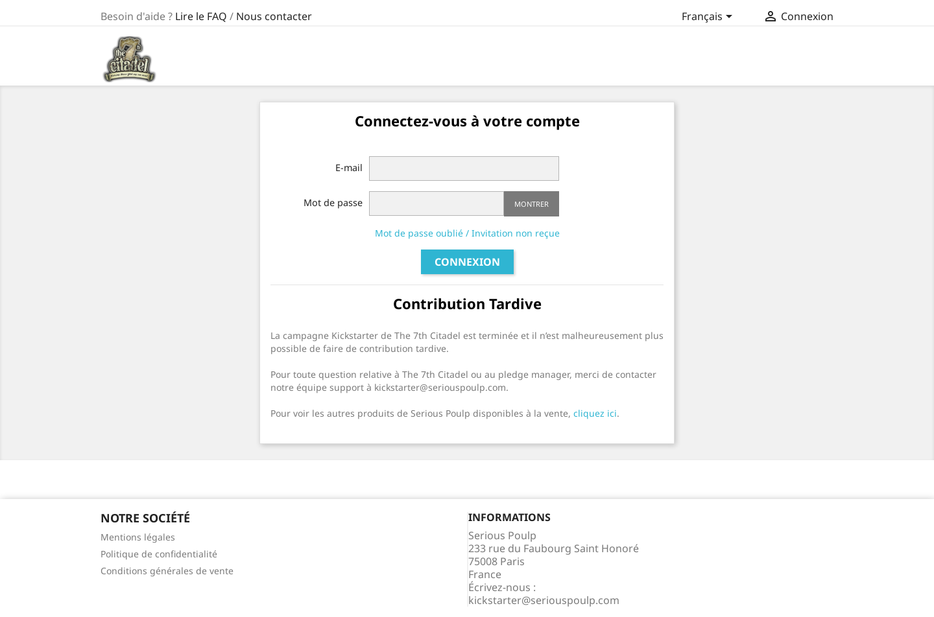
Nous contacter (274, 16)
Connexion (467, 262)
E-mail (349, 167)
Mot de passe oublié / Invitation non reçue (467, 233)
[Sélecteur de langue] (709, 17)
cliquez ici (595, 413)
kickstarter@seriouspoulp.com (543, 600)
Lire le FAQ (201, 16)
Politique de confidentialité (159, 554)
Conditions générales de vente (167, 571)
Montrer (531, 204)
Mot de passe (333, 202)
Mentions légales (138, 537)
